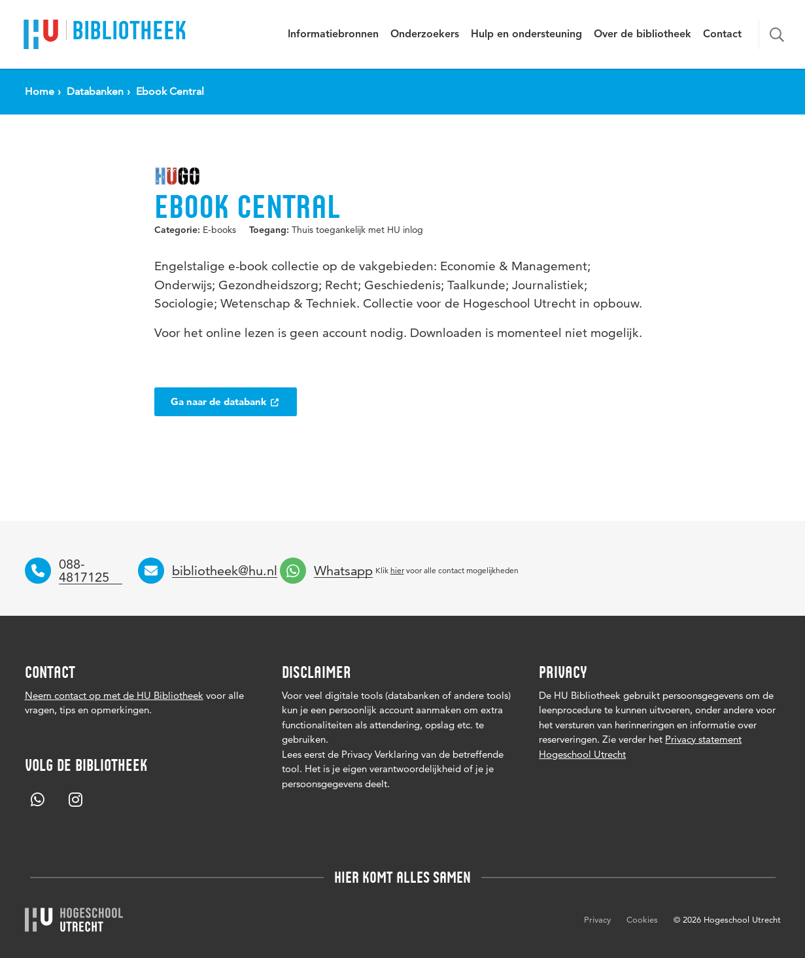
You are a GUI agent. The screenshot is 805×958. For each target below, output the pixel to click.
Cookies (642, 919)
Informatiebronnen (333, 34)
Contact (722, 34)
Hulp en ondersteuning (526, 34)
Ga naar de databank (226, 401)
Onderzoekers (424, 34)
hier (397, 570)
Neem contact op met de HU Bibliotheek (114, 695)
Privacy (597, 919)
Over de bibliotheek (642, 34)
